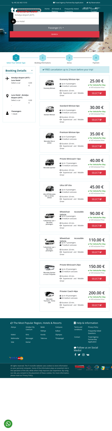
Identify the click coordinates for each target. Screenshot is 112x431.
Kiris (27, 334)
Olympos (58, 334)
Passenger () (55, 27)
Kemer (28, 342)
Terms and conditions (78, 328)
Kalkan (57, 331)
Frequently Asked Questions (94, 332)
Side (12, 342)
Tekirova (44, 338)
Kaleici (13, 334)
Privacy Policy (93, 327)
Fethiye (43, 331)
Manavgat (29, 338)
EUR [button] (87, 7)
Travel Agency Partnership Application (93, 339)
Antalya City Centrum (30, 328)
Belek (43, 327)
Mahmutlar (15, 338)
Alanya (13, 327)
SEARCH (54, 34)
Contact (77, 337)
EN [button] (97, 8)
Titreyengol (59, 338)
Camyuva (58, 327)
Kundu (43, 334)
